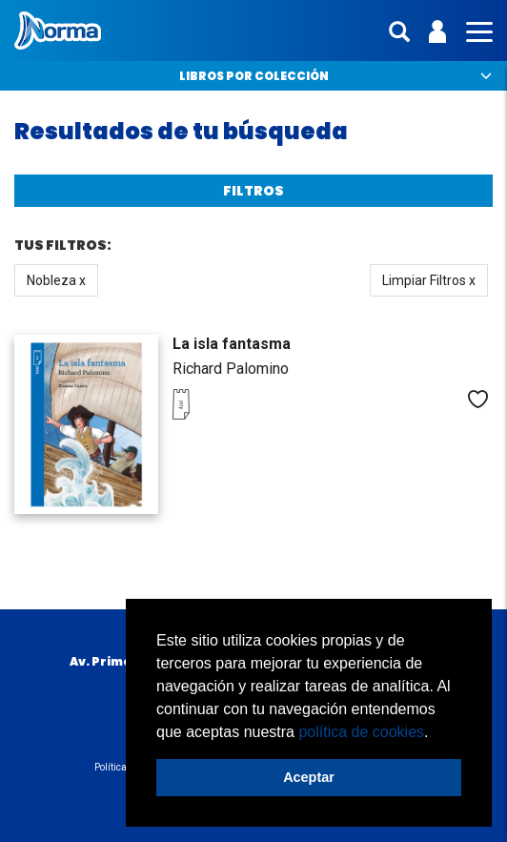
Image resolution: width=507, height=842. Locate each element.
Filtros (253, 190)
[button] (435, 733)
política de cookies (361, 732)
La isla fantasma (231, 344)
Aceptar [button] (309, 777)
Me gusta (478, 399)
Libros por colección (254, 76)
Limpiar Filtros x (429, 280)
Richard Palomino (230, 368)
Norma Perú (57, 30)
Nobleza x (56, 280)
